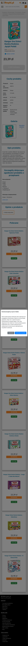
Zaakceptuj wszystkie (21, 333)
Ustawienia (10, 333)
